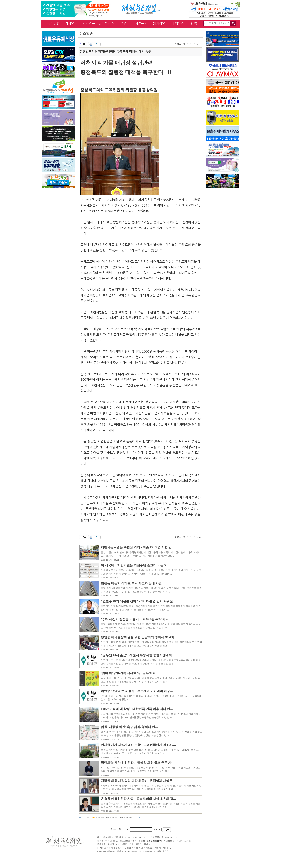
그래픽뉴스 (176, 23)
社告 (194, 23)
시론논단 (141, 23)
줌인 (124, 23)
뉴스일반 (53, 23)
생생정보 (159, 23)
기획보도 (71, 23)
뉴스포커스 (106, 23)
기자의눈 (88, 23)
